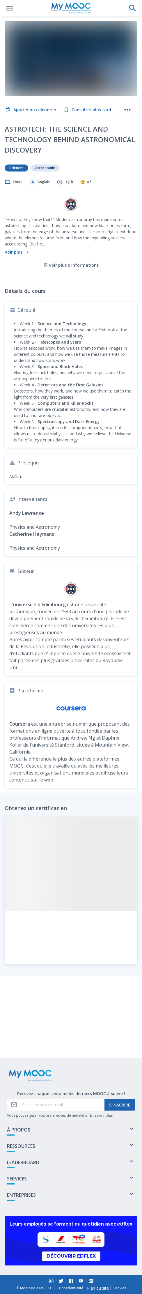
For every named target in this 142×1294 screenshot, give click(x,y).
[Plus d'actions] (127, 109)
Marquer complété (71, 1038)
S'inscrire (119, 1105)
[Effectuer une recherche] (132, 8)
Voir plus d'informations (71, 221)
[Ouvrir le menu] (9, 8)
